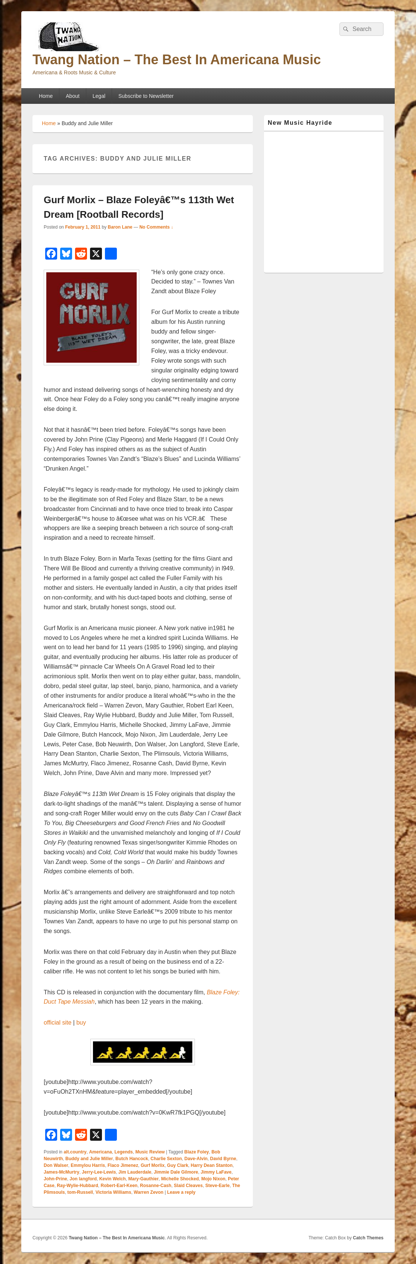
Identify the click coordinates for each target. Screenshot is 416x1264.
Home (46, 96)
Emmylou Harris (88, 1165)
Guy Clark (177, 1165)
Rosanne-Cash (155, 1185)
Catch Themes (368, 1237)
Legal (99, 96)
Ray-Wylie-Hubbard (77, 1185)
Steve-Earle (217, 1185)
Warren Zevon (149, 1192)
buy (81, 1022)
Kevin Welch (112, 1178)
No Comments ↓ (156, 227)
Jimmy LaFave (216, 1172)
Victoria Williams (113, 1192)
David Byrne (223, 1158)
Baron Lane (120, 227)
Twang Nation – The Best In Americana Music (176, 59)
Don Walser (56, 1165)
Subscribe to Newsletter (146, 96)
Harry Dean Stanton (212, 1165)
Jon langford (83, 1178)
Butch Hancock (131, 1158)
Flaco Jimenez (123, 1165)
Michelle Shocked (180, 1178)
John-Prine (55, 1178)
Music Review (150, 1152)
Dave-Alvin (196, 1158)
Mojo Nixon (213, 1178)
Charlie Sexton (166, 1158)
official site (57, 1022)
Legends (123, 1152)
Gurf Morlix (153, 1165)
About (73, 96)
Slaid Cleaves (188, 1185)
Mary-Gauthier (143, 1178)
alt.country (74, 1152)
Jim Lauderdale (134, 1172)
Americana (100, 1152)
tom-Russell (80, 1192)
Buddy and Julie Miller (89, 1158)
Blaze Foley (196, 1152)
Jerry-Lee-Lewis (99, 1172)
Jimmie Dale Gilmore (176, 1172)
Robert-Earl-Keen (119, 1185)
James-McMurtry (61, 1172)
